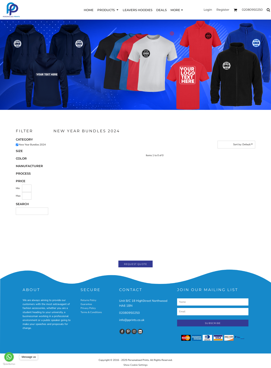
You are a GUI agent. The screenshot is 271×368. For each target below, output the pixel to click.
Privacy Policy (88, 308)
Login (208, 9)
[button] (108, 10)
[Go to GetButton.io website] (9, 364)
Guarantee (86, 304)
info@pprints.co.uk (131, 320)
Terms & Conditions (91, 312)
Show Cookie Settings (135, 365)
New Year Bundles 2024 (32, 144)
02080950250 (129, 313)
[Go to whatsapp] (9, 357)
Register (222, 9)
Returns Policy (88, 300)
